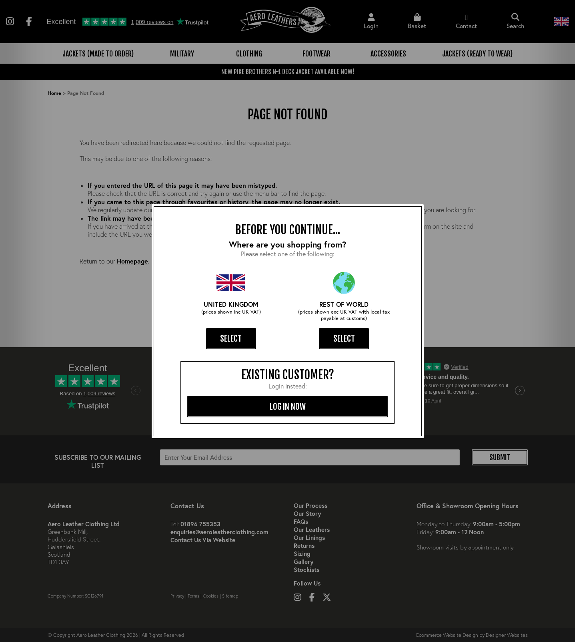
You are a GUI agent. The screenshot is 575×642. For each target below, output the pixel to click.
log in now (288, 406)
